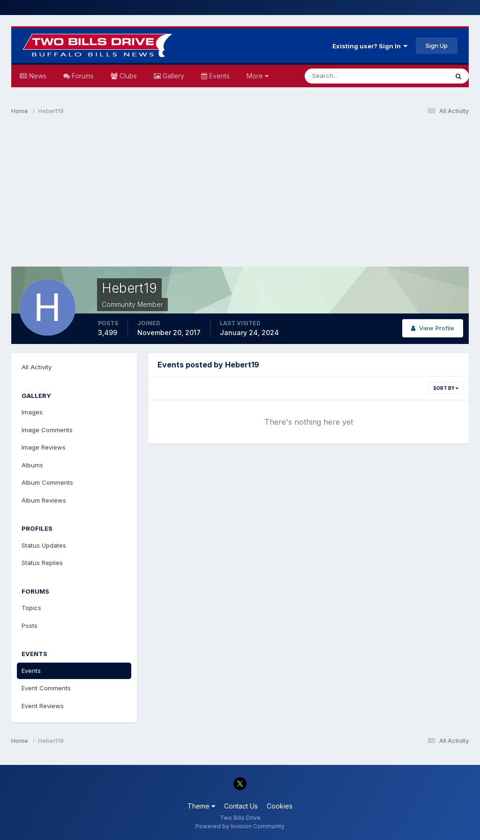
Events (218, 76)
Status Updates (44, 545)
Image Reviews (44, 447)
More (258, 76)
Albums (32, 465)
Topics (31, 607)
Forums (82, 76)
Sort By (445, 388)
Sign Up (437, 45)
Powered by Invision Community (240, 826)
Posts (30, 625)
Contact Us (241, 806)
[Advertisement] (240, 195)
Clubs (127, 76)
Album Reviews (44, 500)
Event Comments (46, 688)
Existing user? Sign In (369, 46)
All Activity (37, 367)
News (36, 76)
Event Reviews (43, 706)
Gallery (172, 76)
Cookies (279, 806)
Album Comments (47, 482)
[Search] (346, 76)
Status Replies (42, 562)
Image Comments (47, 430)
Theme (201, 806)
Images (32, 412)
